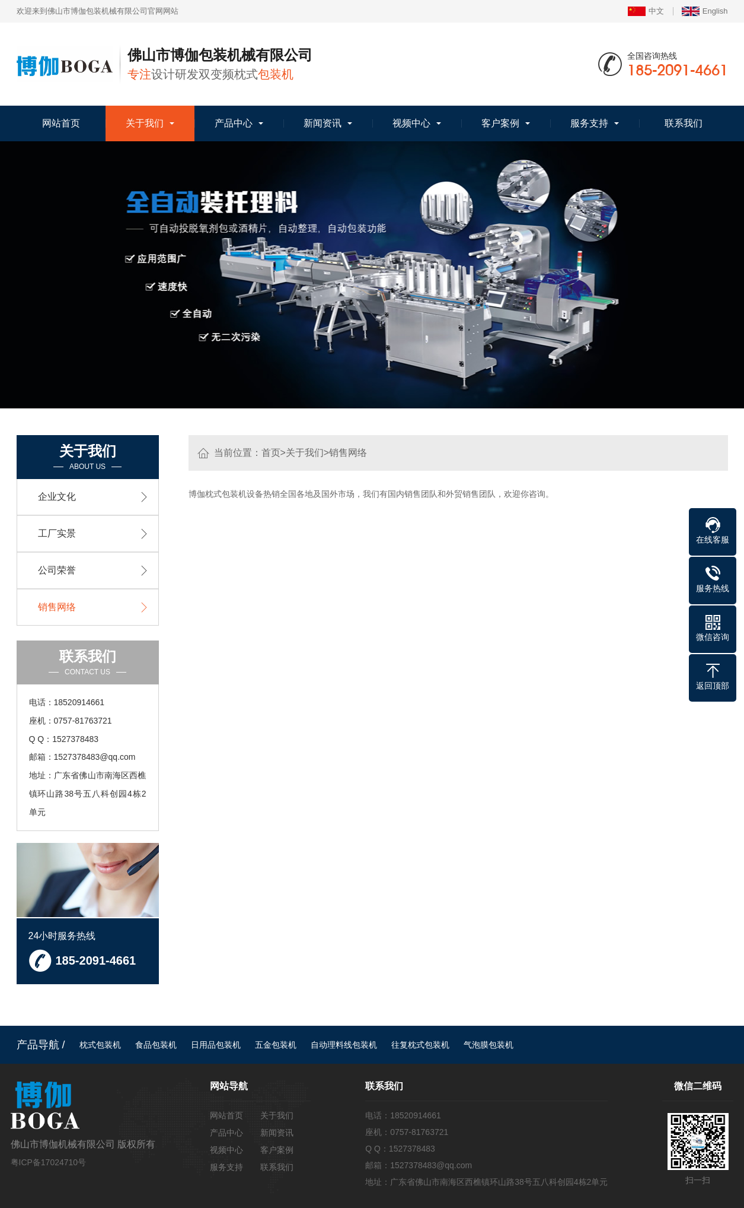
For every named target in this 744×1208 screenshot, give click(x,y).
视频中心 (411, 123)
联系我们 (684, 123)
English (705, 11)
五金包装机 (275, 1045)
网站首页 (61, 123)
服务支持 (589, 123)
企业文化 (57, 497)
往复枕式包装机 (420, 1045)
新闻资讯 (322, 123)
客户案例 (500, 123)
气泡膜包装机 (488, 1045)
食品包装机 (156, 1045)
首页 (270, 453)
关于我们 (145, 123)
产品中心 (234, 123)
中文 (646, 11)
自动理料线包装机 (344, 1045)
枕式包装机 (100, 1045)
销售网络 (348, 453)
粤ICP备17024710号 (49, 1162)
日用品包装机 (216, 1045)
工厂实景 (57, 533)
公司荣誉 (57, 570)
